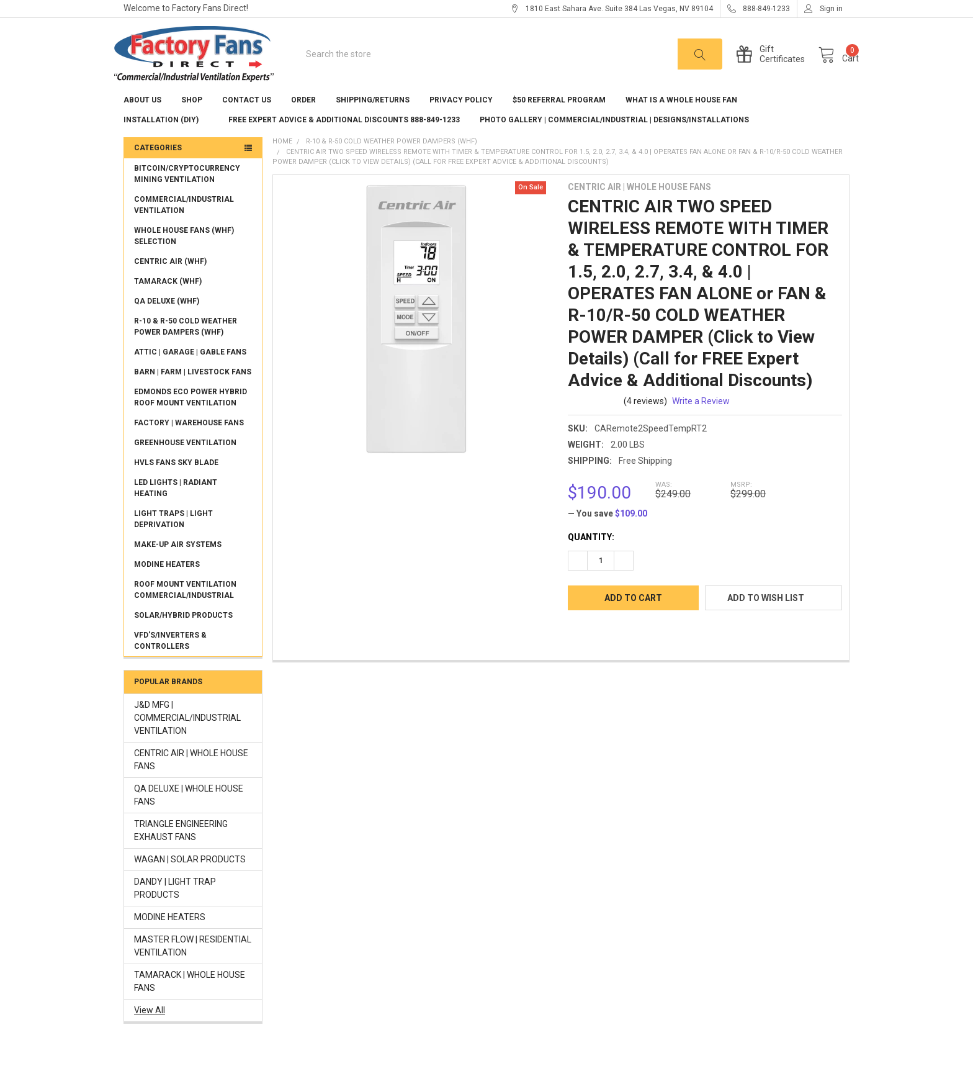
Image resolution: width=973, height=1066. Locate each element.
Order (303, 118)
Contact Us (246, 118)
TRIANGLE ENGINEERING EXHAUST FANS (181, 848)
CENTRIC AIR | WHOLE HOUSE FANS (191, 777)
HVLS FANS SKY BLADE (176, 480)
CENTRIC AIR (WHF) (170, 279)
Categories (158, 165)
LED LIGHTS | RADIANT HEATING (175, 506)
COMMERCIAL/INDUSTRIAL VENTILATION (184, 223)
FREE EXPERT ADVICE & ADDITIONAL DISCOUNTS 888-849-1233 (344, 137)
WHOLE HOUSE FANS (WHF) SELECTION (184, 254)
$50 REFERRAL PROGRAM (559, 118)
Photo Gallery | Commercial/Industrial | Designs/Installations (614, 137)
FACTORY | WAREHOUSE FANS (189, 440)
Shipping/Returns (373, 118)
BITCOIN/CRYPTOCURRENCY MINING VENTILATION (187, 192)
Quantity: (591, 555)
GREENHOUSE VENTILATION (185, 460)
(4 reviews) (645, 419)
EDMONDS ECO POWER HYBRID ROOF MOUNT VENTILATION (190, 415)
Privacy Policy (461, 118)
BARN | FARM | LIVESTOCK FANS (192, 390)
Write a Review (701, 419)
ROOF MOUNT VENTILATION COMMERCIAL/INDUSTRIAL (185, 608)
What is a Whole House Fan (686, 118)
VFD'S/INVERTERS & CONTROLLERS (170, 659)
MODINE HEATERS (167, 582)
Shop (191, 118)
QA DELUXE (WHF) (166, 319)
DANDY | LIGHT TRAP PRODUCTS (175, 906)
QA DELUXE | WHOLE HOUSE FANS (188, 813)
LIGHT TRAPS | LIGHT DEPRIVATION (173, 537)
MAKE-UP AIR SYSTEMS (178, 562)
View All (149, 1028)
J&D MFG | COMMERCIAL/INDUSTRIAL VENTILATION (187, 736)
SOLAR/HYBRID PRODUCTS (183, 633)
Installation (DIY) (165, 137)
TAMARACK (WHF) (168, 299)
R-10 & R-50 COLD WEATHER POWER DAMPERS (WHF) (185, 345)
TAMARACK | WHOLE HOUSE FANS (189, 999)
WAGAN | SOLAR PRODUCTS (190, 877)
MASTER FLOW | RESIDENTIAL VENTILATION (192, 963)
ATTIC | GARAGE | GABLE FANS (190, 370)
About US (142, 118)
